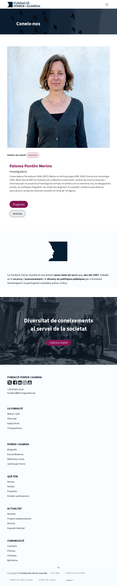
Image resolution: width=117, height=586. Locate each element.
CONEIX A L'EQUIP (58, 342)
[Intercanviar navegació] (107, 4)
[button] (58, 567)
